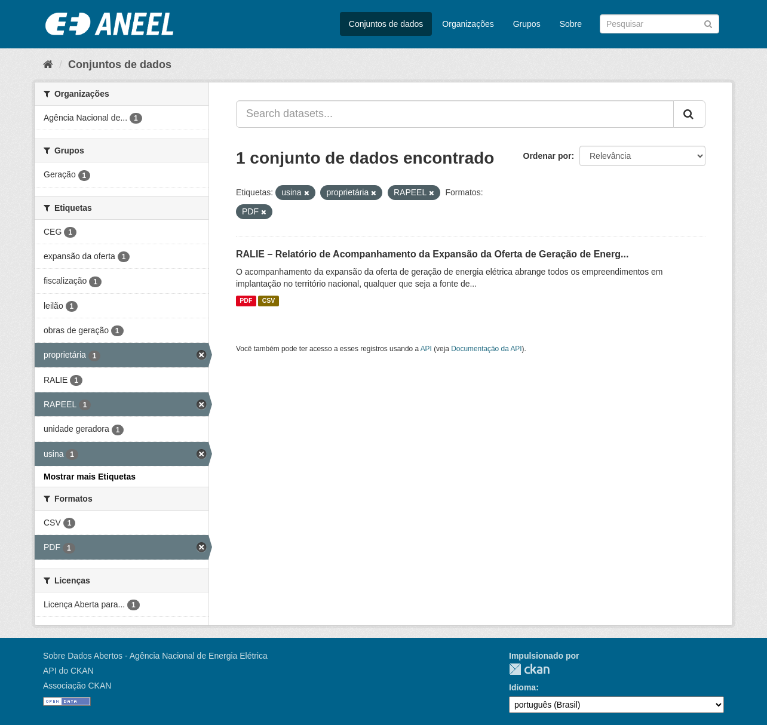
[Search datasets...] (455, 114)
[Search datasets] (659, 23)
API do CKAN (68, 670)
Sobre (571, 24)
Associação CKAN (77, 685)
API (426, 349)
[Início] (48, 64)
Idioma (522, 687)
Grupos (527, 24)
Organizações (467, 24)
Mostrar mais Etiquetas (90, 476)
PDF (246, 301)
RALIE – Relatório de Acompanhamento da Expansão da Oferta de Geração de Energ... (432, 254)
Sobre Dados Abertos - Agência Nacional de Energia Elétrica (155, 656)
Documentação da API (486, 349)
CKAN (529, 669)
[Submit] (708, 23)
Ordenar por (547, 156)
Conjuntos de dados (386, 24)
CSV (268, 301)
